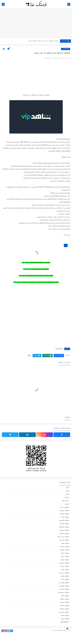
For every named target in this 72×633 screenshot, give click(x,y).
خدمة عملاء (65, 500)
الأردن (67, 494)
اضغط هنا (25, 262)
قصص (67, 504)
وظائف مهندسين (64, 612)
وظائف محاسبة (64, 589)
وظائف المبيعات (64, 533)
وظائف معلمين (64, 602)
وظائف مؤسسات (63, 586)
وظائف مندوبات (64, 605)
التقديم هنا (66, 235)
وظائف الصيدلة (64, 530)
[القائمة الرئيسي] (68, 4)
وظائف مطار (65, 595)
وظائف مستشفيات (63, 592)
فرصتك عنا (23, 275)
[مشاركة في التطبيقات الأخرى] (29, 355)
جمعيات (66, 497)
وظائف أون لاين (64, 540)
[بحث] (3, 4)
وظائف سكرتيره (64, 563)
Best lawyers (65, 622)
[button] (59, 355)
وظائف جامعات (64, 546)
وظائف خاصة (65, 553)
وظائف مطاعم (64, 599)
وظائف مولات (64, 615)
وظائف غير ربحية (64, 572)
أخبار (67, 487)
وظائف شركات (64, 566)
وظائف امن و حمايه (63, 536)
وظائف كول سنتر (63, 582)
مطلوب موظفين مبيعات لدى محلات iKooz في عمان (43, 41)
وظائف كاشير (65, 579)
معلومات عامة (64, 507)
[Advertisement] (36, 23)
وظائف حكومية (64, 550)
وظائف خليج (65, 556)
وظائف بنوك (65, 543)
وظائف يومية (65, 618)
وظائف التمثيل (64, 523)
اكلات (67, 491)
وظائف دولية (65, 559)
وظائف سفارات (64, 510)
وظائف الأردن (65, 49)
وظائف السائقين (64, 527)
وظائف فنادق (65, 576)
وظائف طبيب (65, 569)
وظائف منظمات (64, 609)
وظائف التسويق (64, 520)
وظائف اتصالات (64, 513)
